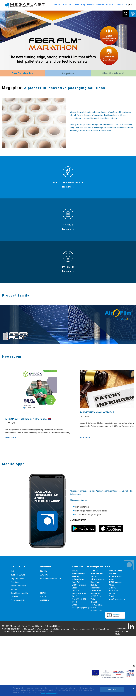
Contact (120, 5)
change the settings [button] (49, 693)
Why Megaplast (17, 639)
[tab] (22, 73)
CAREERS (44, 660)
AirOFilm (44, 635)
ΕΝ (130, 5)
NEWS (43, 653)
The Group (15, 642)
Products (67, 5)
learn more (68, 187)
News (76, 5)
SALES (43, 657)
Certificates (16, 657)
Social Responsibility (19, 653)
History (14, 631)
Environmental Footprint (50, 639)
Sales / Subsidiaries (95, 5)
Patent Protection (18, 646)
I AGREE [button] (112, 690)
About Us (56, 5)
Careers (110, 5)
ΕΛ (126, 5)
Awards (14, 649)
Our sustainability (18, 660)
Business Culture (18, 635)
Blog (83, 5)
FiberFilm (44, 631)
